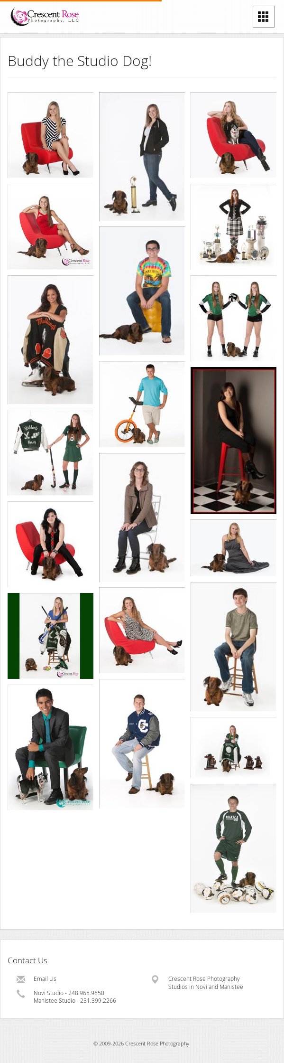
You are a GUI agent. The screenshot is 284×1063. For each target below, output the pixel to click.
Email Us (45, 978)
